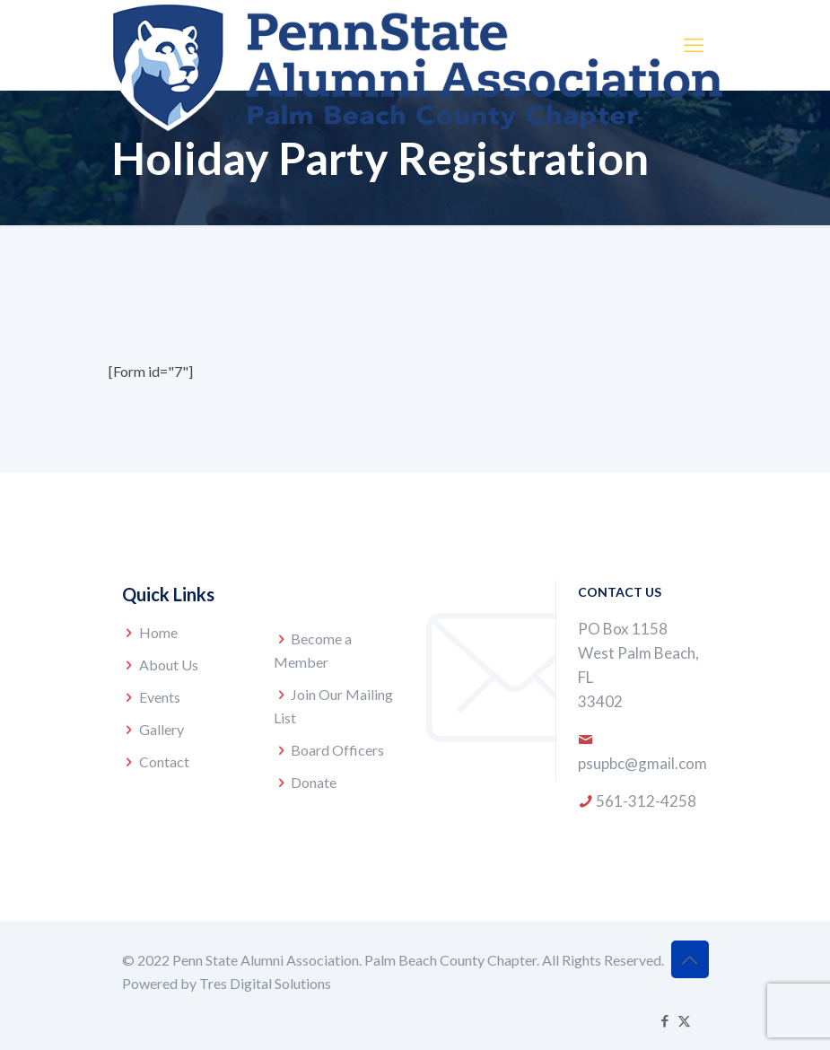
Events (159, 696)
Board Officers (337, 749)
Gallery (161, 729)
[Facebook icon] (665, 1020)
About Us (168, 664)
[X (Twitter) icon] (684, 1020)
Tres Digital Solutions (265, 983)
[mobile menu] (693, 45)
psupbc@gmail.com (642, 763)
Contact (164, 761)
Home (158, 632)
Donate (313, 782)
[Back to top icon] (690, 959)
